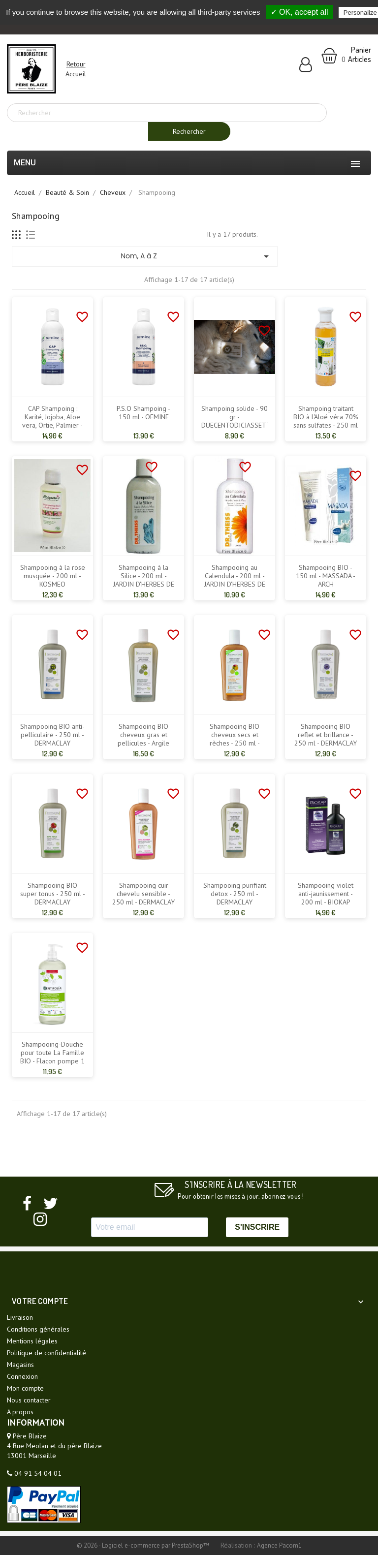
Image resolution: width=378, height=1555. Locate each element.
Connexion (22, 1376)
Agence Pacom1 (279, 1545)
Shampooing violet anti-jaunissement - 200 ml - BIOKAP (325, 893)
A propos (20, 1411)
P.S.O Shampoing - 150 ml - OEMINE (143, 412)
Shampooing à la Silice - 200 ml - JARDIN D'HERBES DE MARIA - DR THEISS (143, 580)
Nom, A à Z (196, 256)
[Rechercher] (167, 112)
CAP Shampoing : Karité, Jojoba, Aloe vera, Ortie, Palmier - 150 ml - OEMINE (52, 421)
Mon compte (25, 1388)
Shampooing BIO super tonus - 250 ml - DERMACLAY (52, 893)
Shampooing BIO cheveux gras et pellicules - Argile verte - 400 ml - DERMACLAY (143, 743)
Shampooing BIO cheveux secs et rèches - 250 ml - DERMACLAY (235, 739)
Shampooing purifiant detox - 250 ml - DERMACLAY (234, 893)
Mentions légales (32, 1341)
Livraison (20, 1317)
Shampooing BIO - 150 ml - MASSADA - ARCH (325, 576)
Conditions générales (38, 1329)
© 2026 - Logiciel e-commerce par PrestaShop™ (144, 1545)
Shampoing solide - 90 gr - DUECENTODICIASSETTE (234, 417)
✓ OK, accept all (299, 12)
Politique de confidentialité (46, 1352)
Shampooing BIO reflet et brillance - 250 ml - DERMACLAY (325, 734)
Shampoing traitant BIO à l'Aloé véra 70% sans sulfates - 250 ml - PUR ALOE (325, 421)
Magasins (20, 1364)
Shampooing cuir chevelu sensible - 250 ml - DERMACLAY (143, 893)
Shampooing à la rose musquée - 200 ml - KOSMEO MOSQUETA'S (52, 580)
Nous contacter (29, 1400)
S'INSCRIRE (257, 1227)
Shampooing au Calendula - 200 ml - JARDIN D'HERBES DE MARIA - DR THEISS (234, 580)
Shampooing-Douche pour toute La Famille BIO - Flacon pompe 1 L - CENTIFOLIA (52, 1057)
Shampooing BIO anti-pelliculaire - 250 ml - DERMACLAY (52, 734)
